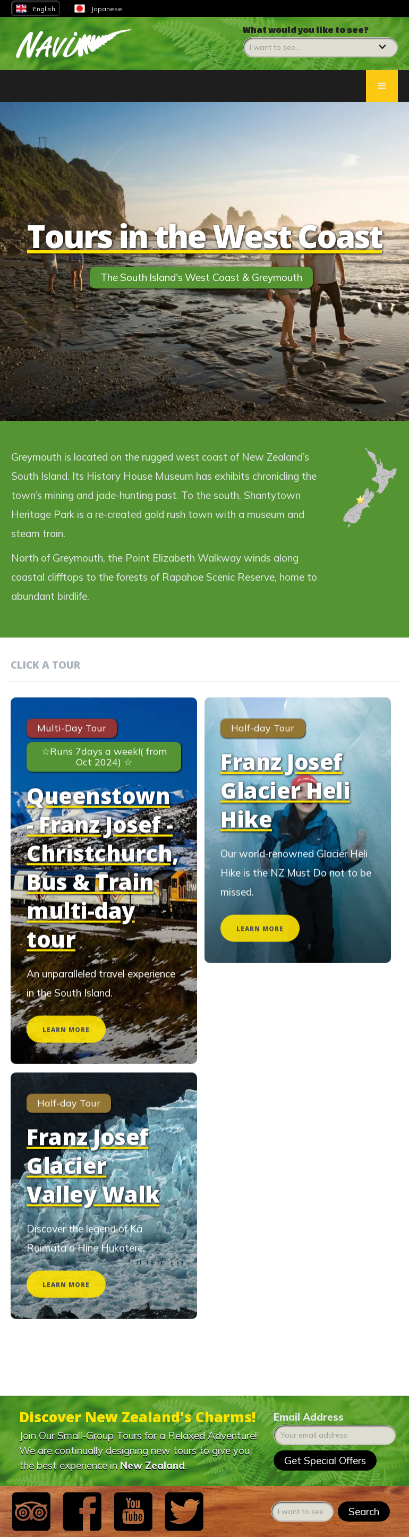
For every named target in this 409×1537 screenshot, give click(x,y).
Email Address (309, 1417)
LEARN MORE (66, 1038)
